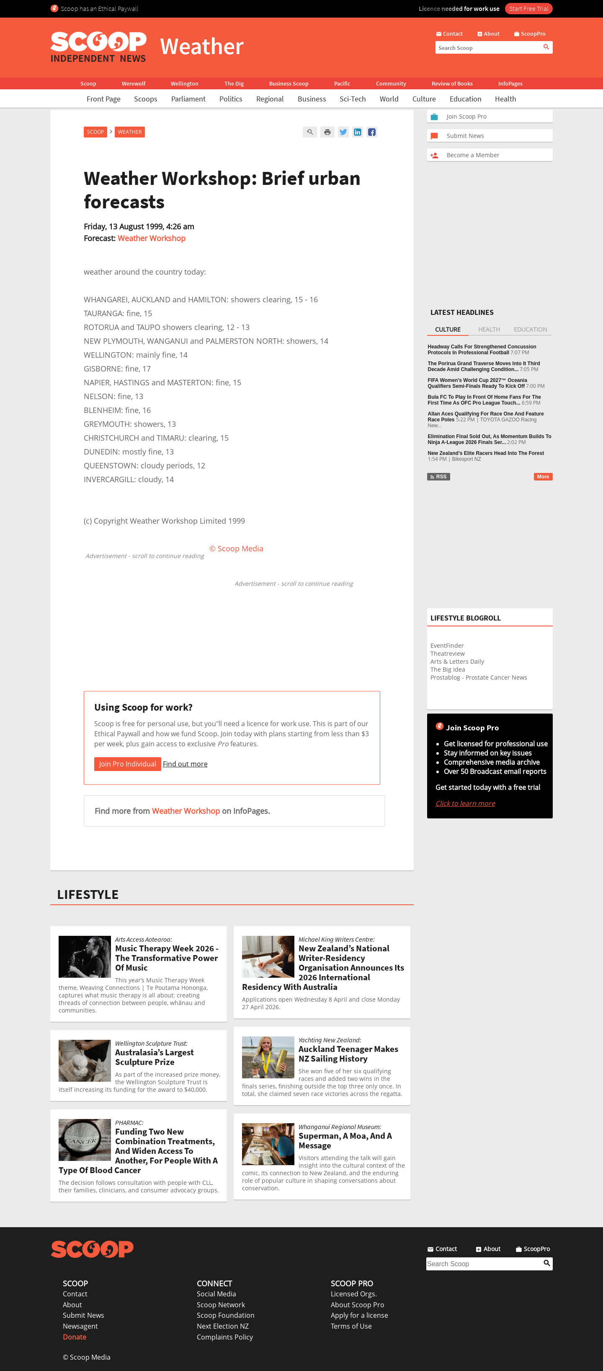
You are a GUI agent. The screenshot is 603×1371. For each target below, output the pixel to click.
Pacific (342, 83)
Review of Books (452, 83)
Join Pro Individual (127, 764)
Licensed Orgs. (354, 1294)
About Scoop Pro (357, 1304)
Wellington (184, 83)
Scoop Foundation (226, 1315)
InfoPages (510, 83)
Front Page (104, 99)
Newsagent (80, 1326)
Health (505, 99)
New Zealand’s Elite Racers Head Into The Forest (486, 453)
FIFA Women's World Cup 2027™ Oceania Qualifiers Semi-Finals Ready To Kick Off (477, 383)
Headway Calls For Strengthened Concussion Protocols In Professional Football (482, 350)
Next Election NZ (223, 1326)
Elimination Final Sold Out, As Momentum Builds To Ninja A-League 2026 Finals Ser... (489, 439)
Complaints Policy (225, 1337)
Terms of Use (351, 1326)
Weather (130, 131)
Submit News (83, 1315)
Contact (75, 1294)
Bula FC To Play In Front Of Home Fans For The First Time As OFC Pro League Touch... (484, 400)
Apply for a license (359, 1315)
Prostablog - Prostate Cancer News (478, 677)
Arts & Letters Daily (457, 661)
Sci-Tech (353, 99)
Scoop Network (221, 1304)
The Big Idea (447, 669)
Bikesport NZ (466, 459)
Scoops (145, 99)
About (72, 1304)
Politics (230, 99)
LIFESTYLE (88, 894)
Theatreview (447, 653)
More (543, 477)
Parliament (188, 99)
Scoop (88, 83)
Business (312, 99)
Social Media (216, 1294)
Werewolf (133, 83)
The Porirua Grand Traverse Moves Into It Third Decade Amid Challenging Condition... (484, 366)
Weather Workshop (152, 238)
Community (391, 83)
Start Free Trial (529, 8)
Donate (74, 1337)
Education (466, 99)
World (389, 99)
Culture (424, 99)
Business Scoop (289, 83)
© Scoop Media (87, 1357)
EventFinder (447, 645)
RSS (438, 477)
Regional (270, 99)
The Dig (234, 83)
